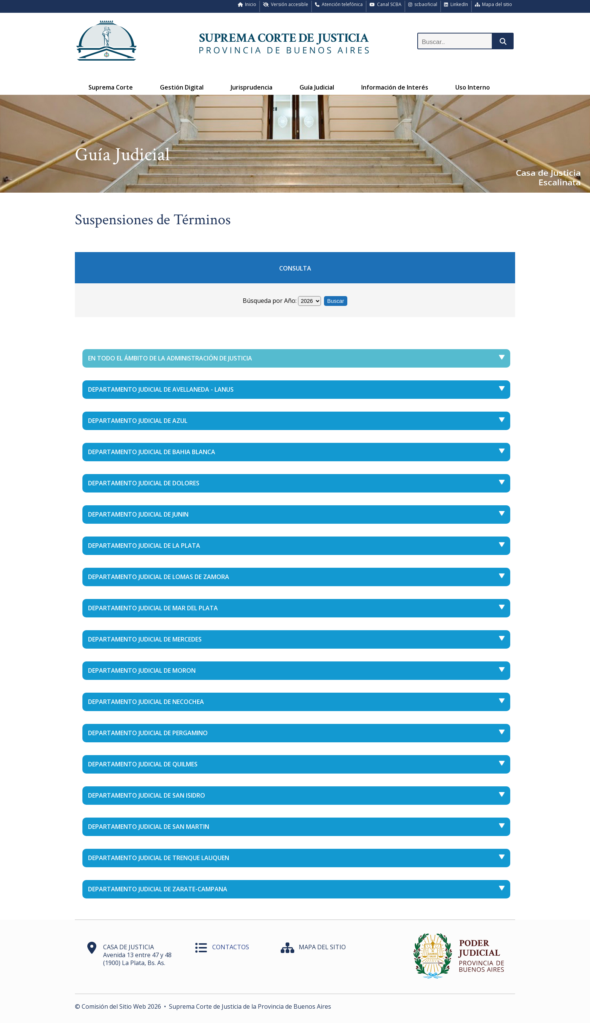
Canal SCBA (385, 4)
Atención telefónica (339, 4)
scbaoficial (423, 4)
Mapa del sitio (493, 4)
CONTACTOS (230, 947)
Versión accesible (285, 4)
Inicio (247, 4)
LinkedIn (456, 4)
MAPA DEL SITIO (322, 947)
